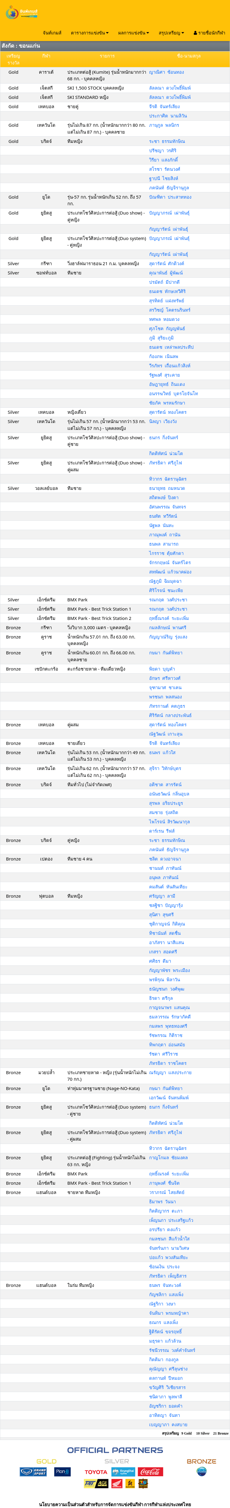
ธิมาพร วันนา (162, 1201)
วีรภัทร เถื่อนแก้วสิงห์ (169, 366)
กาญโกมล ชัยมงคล (168, 1157)
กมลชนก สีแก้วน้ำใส (169, 1239)
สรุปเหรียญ (171, 33)
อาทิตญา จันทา (164, 1415)
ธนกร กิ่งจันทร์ (163, 437)
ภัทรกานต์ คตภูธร (167, 706)
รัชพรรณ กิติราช (165, 1035)
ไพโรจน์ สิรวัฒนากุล (169, 822)
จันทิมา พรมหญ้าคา (169, 1313)
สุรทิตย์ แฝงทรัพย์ (166, 301)
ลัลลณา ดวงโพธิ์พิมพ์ (170, 88)
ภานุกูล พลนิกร (164, 125)
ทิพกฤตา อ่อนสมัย (167, 1044)
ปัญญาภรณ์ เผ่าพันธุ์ (169, 213)
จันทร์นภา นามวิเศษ (169, 1248)
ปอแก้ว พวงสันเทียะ (168, 1257)
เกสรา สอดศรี (163, 952)
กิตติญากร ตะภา (165, 1211)
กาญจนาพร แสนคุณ (169, 1007)
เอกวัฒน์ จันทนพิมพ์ (169, 1098)
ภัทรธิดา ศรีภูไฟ (165, 463)
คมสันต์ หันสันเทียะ (168, 887)
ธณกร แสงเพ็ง (163, 1322)
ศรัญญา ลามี (162, 896)
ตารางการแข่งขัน (90, 33)
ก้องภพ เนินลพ (163, 356)
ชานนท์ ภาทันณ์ (165, 868)
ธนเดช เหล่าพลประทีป (171, 347)
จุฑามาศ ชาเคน (165, 687)
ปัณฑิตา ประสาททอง (170, 197)
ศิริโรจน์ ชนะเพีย (166, 590)
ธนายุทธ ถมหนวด (167, 488)
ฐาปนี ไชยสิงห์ (163, 178)
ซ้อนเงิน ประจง (164, 1267)
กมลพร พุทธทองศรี (168, 1026)
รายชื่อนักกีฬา (209, 33)
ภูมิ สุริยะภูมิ (161, 338)
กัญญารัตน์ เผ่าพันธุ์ (168, 229)
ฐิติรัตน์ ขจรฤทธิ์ (165, 1332)
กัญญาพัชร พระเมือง (169, 970)
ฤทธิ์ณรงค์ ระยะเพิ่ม (169, 618)
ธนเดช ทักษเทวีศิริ (167, 291)
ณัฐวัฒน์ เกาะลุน (165, 734)
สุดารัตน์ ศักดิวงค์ (166, 263)
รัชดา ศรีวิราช (163, 1054)
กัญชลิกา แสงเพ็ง (166, 1294)
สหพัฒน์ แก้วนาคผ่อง (170, 572)
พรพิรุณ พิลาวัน (164, 979)
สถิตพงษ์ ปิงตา (163, 497)
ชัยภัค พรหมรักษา (167, 403)
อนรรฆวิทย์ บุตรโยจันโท (173, 393)
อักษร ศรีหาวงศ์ (165, 678)
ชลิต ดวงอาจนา (165, 859)
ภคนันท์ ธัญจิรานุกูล (169, 188)
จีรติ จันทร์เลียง (164, 106)
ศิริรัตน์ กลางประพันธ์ (170, 715)
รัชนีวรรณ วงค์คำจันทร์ (172, 1350)
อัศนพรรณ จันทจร (167, 507)
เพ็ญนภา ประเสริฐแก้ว (171, 1220)
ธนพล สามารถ (163, 544)
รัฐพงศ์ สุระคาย (164, 375)
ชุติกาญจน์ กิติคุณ (167, 924)
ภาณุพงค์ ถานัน (164, 535)
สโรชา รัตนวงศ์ (164, 169)
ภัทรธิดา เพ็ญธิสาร (168, 1276)
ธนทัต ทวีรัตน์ (163, 516)
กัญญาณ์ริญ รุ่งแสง (168, 637)
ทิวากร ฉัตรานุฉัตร (168, 479)
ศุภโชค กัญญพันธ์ (167, 328)
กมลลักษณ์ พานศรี (167, 627)
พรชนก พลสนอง (165, 697)
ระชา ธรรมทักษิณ (167, 141)
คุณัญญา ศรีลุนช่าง (168, 1369)
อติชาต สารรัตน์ (165, 784)
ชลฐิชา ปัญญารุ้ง (166, 905)
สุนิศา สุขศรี (161, 914)
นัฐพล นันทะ (161, 525)
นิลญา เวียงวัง (163, 421)
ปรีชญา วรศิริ (162, 150)
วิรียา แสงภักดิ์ (163, 160)
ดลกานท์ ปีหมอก (166, 1378)
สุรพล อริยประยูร (166, 803)
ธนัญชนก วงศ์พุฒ (166, 989)
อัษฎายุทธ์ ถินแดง (167, 384)
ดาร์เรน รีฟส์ (162, 831)
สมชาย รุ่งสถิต (163, 812)
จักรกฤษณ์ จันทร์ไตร (170, 562)
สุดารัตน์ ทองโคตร (168, 412)
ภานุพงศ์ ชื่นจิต (164, 1183)
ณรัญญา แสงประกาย (170, 1072)
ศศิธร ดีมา (160, 961)
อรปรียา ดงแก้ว (164, 1229)
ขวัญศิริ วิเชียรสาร (167, 1387)
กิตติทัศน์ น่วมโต (166, 453)
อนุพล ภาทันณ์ (163, 877)
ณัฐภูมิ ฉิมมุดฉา (165, 581)
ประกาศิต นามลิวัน (168, 116)
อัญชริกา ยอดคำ (165, 1406)
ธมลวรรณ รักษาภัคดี (170, 1017)
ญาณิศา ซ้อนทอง (166, 72)
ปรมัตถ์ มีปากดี (164, 282)
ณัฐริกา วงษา (162, 1304)
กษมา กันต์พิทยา (165, 653)
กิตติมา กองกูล (163, 1359)
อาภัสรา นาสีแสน (166, 942)
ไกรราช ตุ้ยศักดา (166, 553)
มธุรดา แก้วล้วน (165, 1341)
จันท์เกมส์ (52, 33)
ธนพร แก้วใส (162, 752)
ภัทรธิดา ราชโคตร (168, 1063)
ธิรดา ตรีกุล (161, 998)
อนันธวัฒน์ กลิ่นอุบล (169, 794)
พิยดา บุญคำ (162, 669)
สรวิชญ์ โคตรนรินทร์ (169, 310)
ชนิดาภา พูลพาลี (165, 1397)
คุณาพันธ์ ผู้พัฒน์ (166, 273)
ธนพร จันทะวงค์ (165, 1285)
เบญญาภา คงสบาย (168, 1424)
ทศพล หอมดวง (164, 319)
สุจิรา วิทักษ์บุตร (165, 768)
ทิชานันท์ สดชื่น (165, 933)
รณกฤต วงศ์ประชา (168, 600)
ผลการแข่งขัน (133, 33)
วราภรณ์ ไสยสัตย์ (166, 1192)
